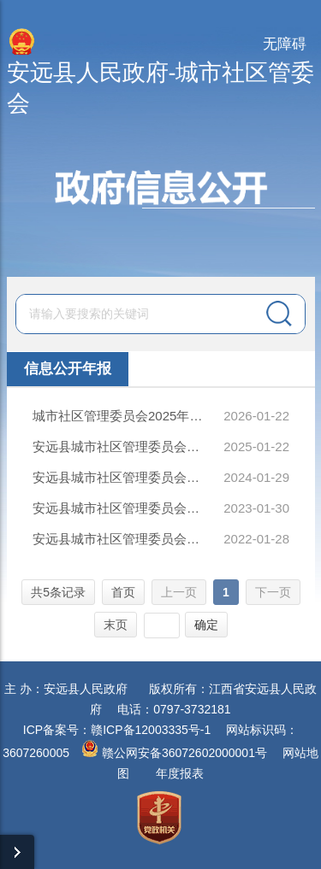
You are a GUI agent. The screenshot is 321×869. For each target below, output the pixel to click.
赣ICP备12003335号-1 (151, 730)
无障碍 (284, 44)
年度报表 (180, 773)
